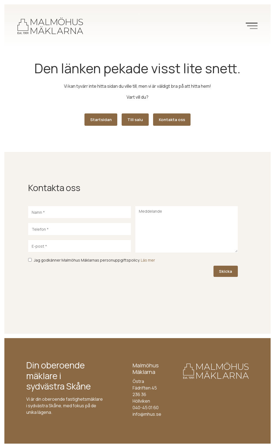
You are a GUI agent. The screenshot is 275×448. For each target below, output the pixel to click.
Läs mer (148, 260)
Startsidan (101, 119)
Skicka (225, 271)
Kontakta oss (172, 119)
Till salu (135, 119)
